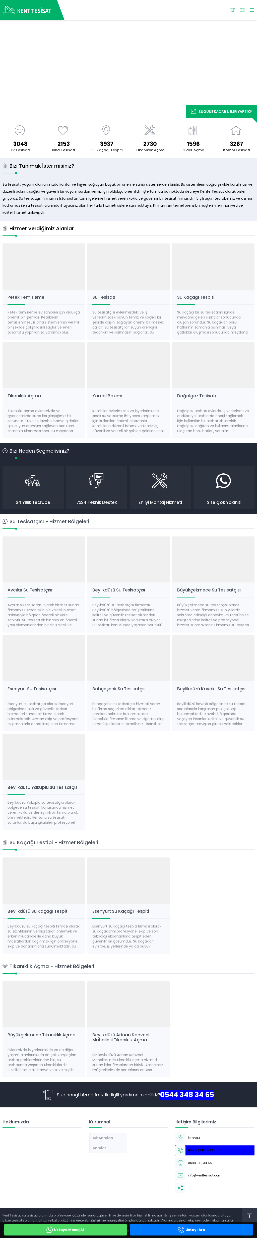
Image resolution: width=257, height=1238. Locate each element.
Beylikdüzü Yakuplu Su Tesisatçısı (43, 787)
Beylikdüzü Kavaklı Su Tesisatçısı (211, 689)
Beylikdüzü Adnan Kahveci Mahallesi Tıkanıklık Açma (120, 1037)
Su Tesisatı (103, 297)
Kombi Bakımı (107, 396)
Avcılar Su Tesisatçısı (30, 590)
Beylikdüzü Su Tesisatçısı (118, 590)
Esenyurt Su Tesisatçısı (32, 689)
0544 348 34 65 (187, 1095)
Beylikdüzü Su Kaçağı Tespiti (38, 911)
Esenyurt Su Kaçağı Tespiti (120, 911)
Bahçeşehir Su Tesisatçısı (119, 689)
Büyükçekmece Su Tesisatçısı (209, 590)
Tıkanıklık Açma (24, 396)
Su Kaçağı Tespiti (195, 297)
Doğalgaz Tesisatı (196, 396)
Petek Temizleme (26, 297)
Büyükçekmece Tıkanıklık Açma (42, 1035)
